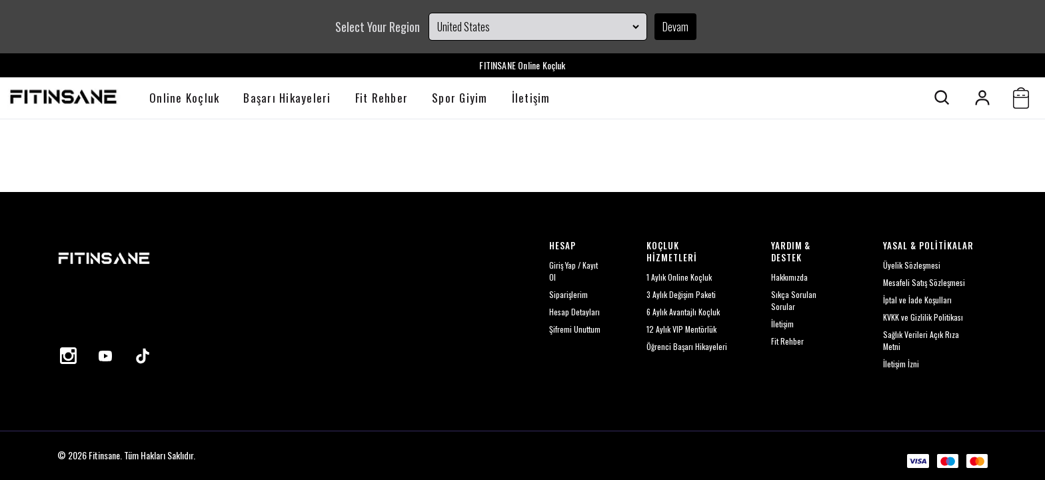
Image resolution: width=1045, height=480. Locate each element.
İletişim (531, 97)
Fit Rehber (382, 97)
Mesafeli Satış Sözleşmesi (924, 282)
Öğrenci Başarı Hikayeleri (686, 346)
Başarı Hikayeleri (287, 97)
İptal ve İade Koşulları (917, 299)
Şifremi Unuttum (574, 329)
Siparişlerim (568, 294)
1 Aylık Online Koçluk (679, 277)
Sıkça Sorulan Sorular (793, 300)
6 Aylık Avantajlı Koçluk (683, 311)
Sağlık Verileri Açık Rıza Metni (921, 340)
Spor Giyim (460, 97)
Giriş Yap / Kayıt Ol (573, 271)
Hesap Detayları (574, 311)
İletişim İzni (901, 363)
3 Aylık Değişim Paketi (681, 294)
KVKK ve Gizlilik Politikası (923, 317)
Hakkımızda (789, 277)
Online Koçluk (184, 97)
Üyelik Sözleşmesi (911, 265)
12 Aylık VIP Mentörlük (681, 329)
